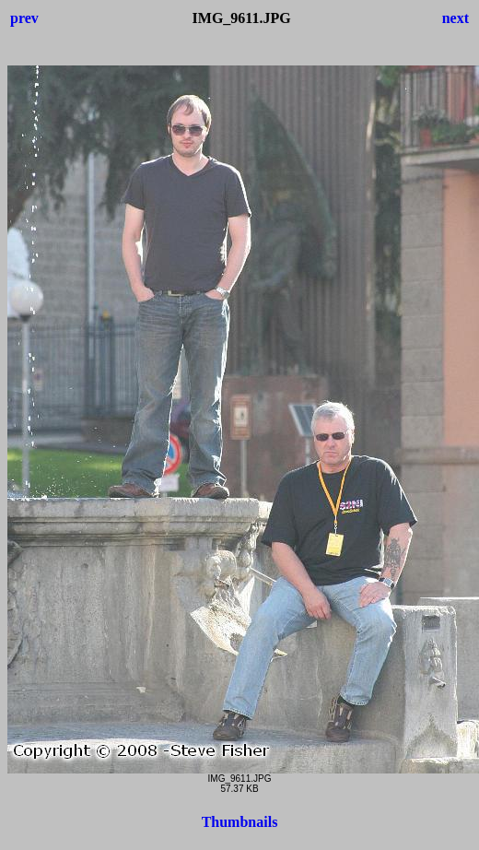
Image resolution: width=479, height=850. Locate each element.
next (455, 18)
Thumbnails (240, 822)
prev (24, 18)
